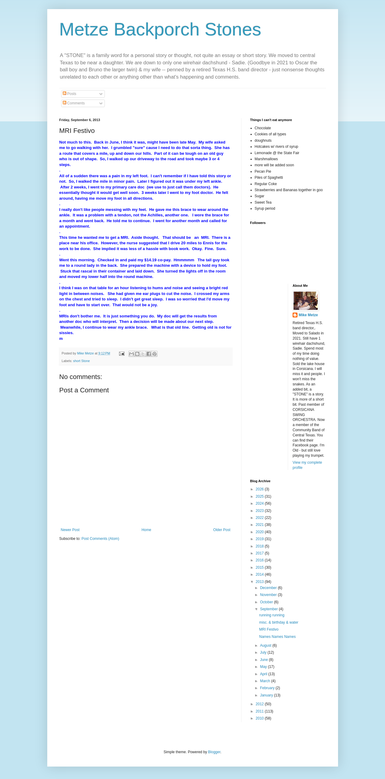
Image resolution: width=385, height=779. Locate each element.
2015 (260, 567)
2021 (260, 525)
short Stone (81, 361)
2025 (260, 496)
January (267, 695)
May (264, 667)
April (264, 674)
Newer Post (70, 530)
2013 (260, 582)
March (265, 681)
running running (271, 615)
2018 (260, 546)
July (263, 652)
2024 (260, 503)
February (267, 688)
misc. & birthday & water (278, 622)
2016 (260, 560)
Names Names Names (277, 637)
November (269, 595)
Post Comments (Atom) (100, 539)
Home (146, 530)
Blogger (214, 752)
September (269, 609)
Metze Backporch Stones (160, 29)
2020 (260, 532)
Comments (74, 103)
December (269, 588)
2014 (260, 574)
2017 (260, 553)
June (264, 660)
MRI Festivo (268, 629)
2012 (260, 704)
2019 (260, 539)
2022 (260, 518)
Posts (69, 94)
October (267, 602)
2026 (260, 489)
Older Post (222, 530)
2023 (260, 511)
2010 (260, 718)
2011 (260, 711)
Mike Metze (308, 315)
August (266, 645)
